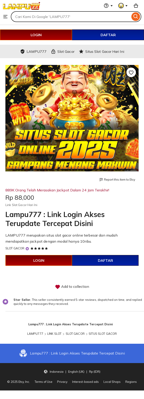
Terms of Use (43, 381)
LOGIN (36, 35)
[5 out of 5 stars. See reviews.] (40, 248)
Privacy (62, 381)
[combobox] (70, 16)
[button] (72, 371)
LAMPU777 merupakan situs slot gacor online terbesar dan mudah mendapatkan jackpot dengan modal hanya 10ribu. (61, 238)
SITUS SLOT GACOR (103, 333)
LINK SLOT (54, 333)
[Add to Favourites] (131, 72)
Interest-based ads (85, 381)
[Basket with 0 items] (135, 5)
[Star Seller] (27, 248)
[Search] (135, 16)
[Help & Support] (108, 5)
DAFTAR (108, 35)
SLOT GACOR (14, 248)
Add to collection (72, 287)
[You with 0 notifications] (123, 5)
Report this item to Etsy (117, 180)
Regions (131, 381)
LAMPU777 (35, 333)
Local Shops (112, 381)
